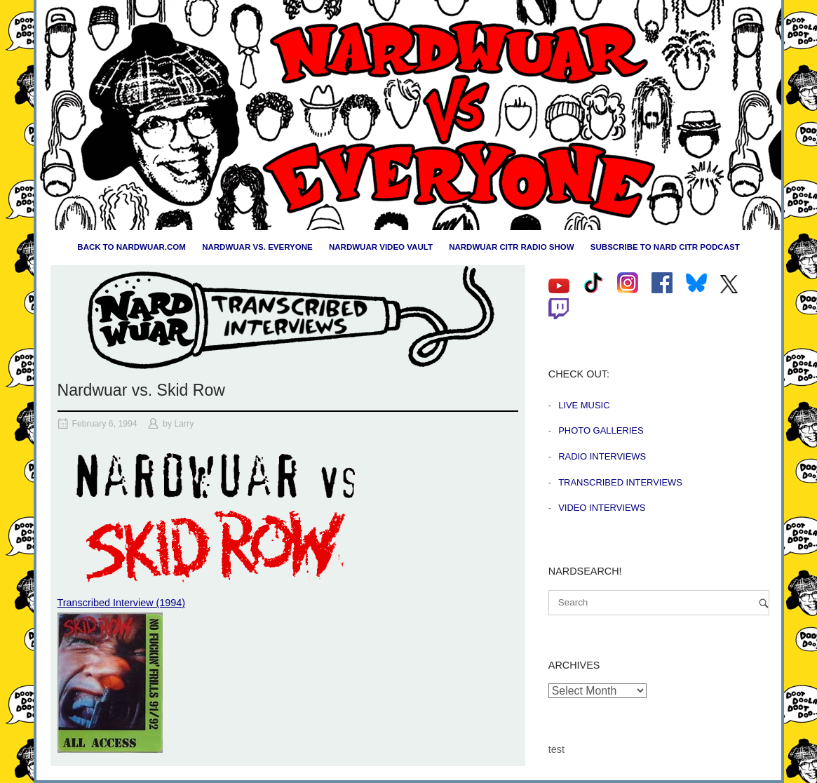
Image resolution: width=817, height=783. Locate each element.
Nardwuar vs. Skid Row (141, 390)
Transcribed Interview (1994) (122, 602)
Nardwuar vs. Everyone (257, 247)
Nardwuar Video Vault (381, 247)
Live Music (583, 405)
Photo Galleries (600, 430)
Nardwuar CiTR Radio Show (511, 247)
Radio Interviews (602, 456)
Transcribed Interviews (620, 482)
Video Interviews (601, 507)
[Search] (763, 603)
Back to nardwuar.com (131, 247)
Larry (184, 424)
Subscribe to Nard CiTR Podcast (665, 247)
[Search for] (658, 602)
